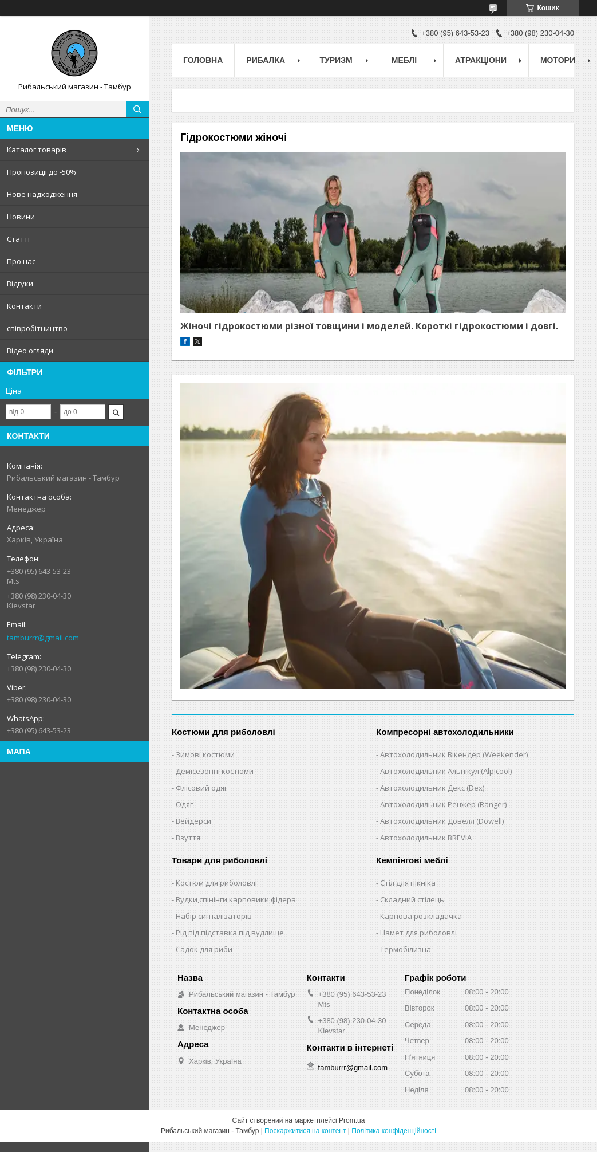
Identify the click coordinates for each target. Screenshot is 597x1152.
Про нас (21, 261)
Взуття (188, 837)
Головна (203, 60)
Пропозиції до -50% (41, 172)
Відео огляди (30, 350)
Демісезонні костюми (215, 771)
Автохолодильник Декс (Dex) (432, 788)
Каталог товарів (36, 149)
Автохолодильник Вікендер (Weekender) (454, 754)
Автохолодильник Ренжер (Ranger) (443, 804)
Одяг (184, 804)
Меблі (404, 60)
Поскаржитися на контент (305, 1131)
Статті (18, 239)
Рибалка (265, 60)
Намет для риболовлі (418, 932)
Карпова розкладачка (421, 916)
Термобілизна (405, 949)
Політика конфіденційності (393, 1131)
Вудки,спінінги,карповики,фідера (236, 899)
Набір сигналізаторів (214, 916)
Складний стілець (412, 899)
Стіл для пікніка (408, 883)
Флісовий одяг (201, 788)
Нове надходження (42, 194)
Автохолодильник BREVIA (426, 837)
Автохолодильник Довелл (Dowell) (442, 821)
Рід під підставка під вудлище (230, 932)
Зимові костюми (205, 754)
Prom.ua (352, 1120)
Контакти (24, 306)
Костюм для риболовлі (216, 883)
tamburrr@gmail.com (43, 637)
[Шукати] (137, 109)
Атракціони (481, 60)
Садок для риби (204, 949)
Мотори (557, 60)
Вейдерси (193, 821)
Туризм (336, 60)
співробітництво (37, 328)
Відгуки (20, 283)
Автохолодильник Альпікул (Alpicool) (446, 771)
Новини (21, 216)
